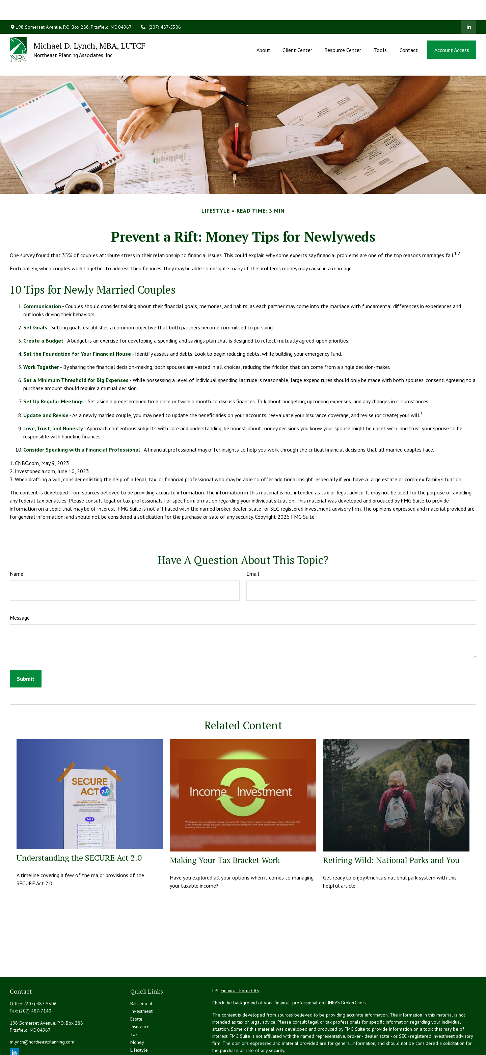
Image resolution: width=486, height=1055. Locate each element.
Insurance (140, 996)
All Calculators (144, 1043)
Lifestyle (139, 1020)
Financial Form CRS (240, 960)
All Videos (140, 1035)
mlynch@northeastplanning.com (42, 1011)
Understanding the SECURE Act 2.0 (79, 827)
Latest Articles (144, 1027)
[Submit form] (26, 648)
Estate (136, 988)
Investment (141, 981)
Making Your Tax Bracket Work (225, 829)
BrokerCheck (354, 972)
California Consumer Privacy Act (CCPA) (418, 1032)
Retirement (141, 973)
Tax (134, 1004)
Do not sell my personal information (395, 1039)
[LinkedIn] (468, 6)
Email (252, 543)
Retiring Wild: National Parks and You (391, 829)
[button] (263, 29)
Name (16, 543)
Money (137, 1012)
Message (20, 587)
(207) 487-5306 (160, 7)
